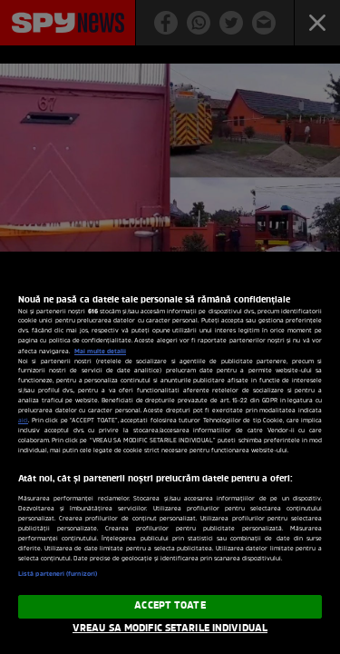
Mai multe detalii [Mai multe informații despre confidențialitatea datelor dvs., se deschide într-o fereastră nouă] (100, 351)
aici (23, 421)
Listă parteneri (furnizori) (57, 574)
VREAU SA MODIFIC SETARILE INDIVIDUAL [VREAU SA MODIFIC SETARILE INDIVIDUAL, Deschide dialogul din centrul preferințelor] (170, 628)
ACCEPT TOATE (169, 606)
